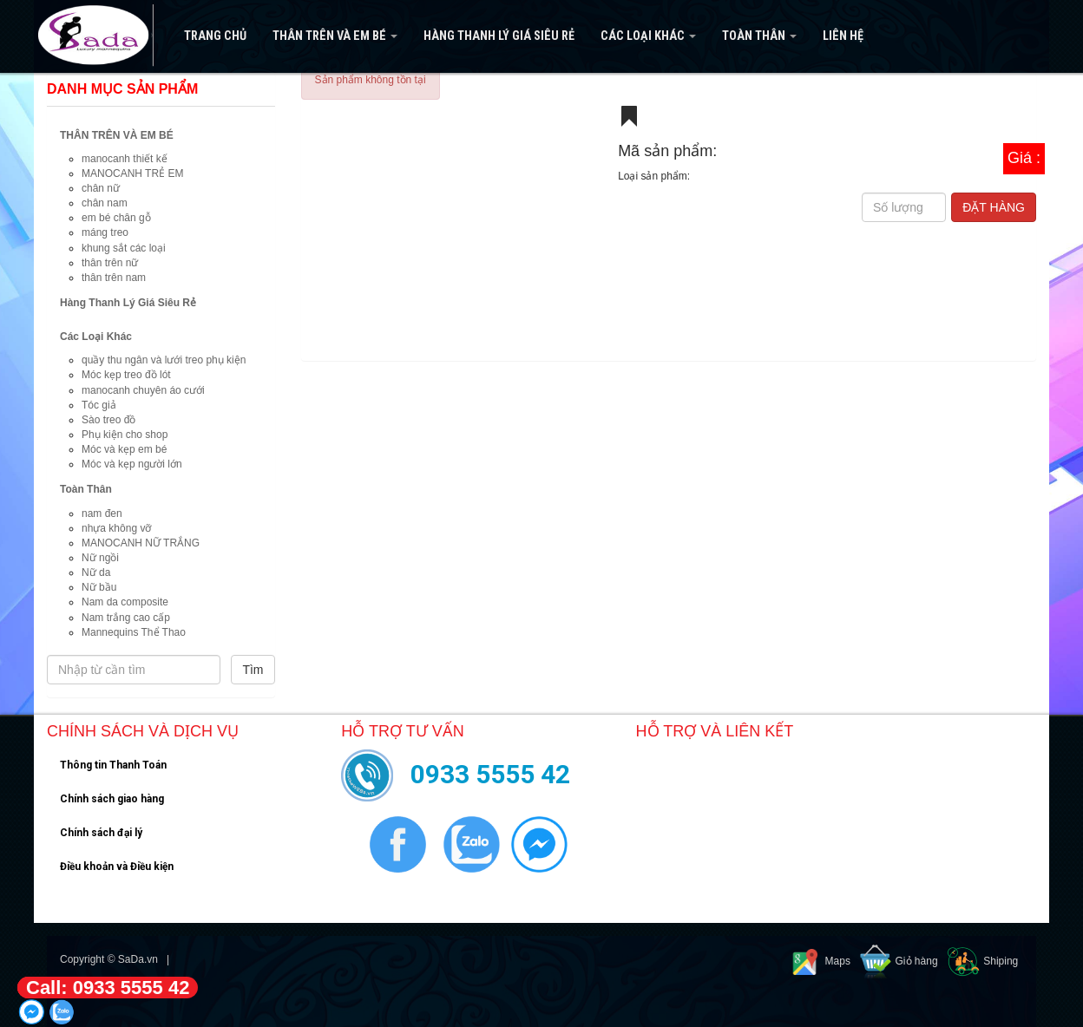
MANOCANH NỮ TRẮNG (141, 543)
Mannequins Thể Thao (134, 632)
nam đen (102, 513)
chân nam (105, 203)
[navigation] (541, 36)
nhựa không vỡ (116, 528)
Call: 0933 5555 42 (107, 987)
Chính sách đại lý (101, 833)
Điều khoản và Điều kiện (117, 866)
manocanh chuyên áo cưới (143, 390)
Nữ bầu (99, 587)
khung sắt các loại (124, 248)
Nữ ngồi (100, 558)
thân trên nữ (110, 263)
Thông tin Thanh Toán (113, 765)
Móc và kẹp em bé (124, 449)
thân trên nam (114, 277)
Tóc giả (99, 405)
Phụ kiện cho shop (124, 434)
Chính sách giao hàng (112, 799)
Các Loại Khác (648, 36)
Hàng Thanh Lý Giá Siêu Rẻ (498, 36)
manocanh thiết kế (124, 159)
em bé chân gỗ (116, 218)
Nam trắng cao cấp (126, 618)
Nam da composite (125, 602)
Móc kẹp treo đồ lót (126, 375)
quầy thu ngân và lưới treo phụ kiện (164, 360)
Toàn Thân (759, 36)
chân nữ (101, 188)
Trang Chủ (215, 36)
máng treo (105, 232)
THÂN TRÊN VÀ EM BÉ (334, 36)
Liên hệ (843, 36)
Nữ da (96, 572)
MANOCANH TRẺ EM (132, 173)
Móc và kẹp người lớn (132, 464)
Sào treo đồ (108, 420)
